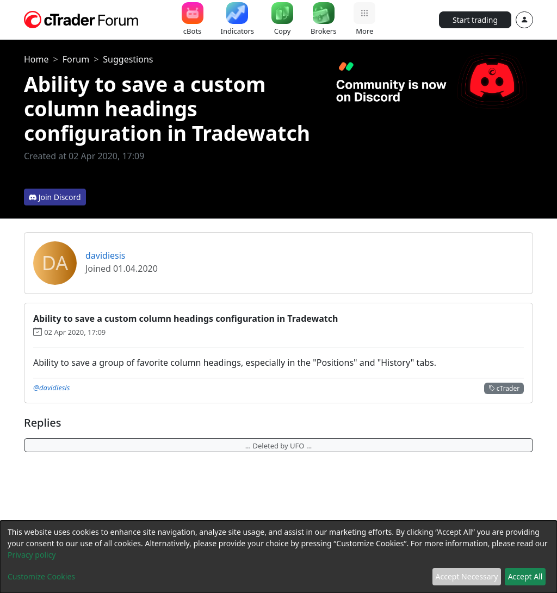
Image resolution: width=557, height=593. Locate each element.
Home (36, 59)
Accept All (525, 576)
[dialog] (278, 557)
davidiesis (105, 255)
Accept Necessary (467, 576)
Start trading (475, 20)
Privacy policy (32, 555)
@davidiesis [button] (51, 387)
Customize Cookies (41, 576)
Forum (76, 59)
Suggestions (128, 59)
